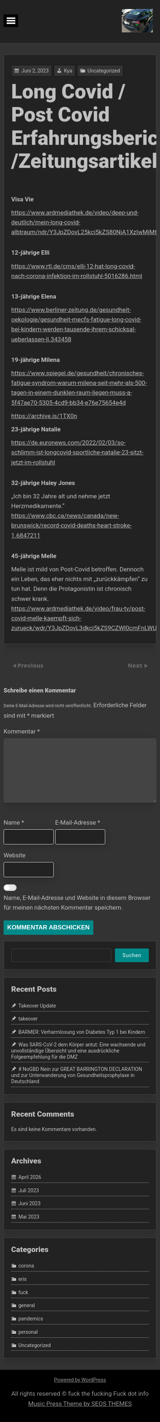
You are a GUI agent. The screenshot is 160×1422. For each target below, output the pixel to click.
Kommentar (22, 731)
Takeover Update (37, 1006)
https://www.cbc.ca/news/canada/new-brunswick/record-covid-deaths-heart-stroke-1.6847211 (72, 522)
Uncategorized (103, 76)
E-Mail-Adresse (77, 822)
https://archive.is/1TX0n (45, 414)
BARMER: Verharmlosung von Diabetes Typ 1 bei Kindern (81, 1032)
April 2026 (29, 1177)
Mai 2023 (28, 1217)
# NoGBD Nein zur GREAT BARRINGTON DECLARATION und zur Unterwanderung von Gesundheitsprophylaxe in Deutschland (76, 1076)
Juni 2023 (29, 1204)
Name (14, 822)
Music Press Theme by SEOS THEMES (80, 1403)
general (26, 1306)
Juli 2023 (28, 1190)
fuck (23, 1292)
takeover (27, 1019)
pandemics (30, 1319)
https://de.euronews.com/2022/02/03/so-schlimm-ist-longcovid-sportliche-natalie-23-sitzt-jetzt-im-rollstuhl (77, 450)
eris (22, 1279)
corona (26, 1266)
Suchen (132, 955)
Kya (68, 76)
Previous (30, 665)
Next (136, 665)
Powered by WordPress (80, 1380)
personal (28, 1332)
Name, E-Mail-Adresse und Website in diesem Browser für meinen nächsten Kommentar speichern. (77, 902)
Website (15, 855)
